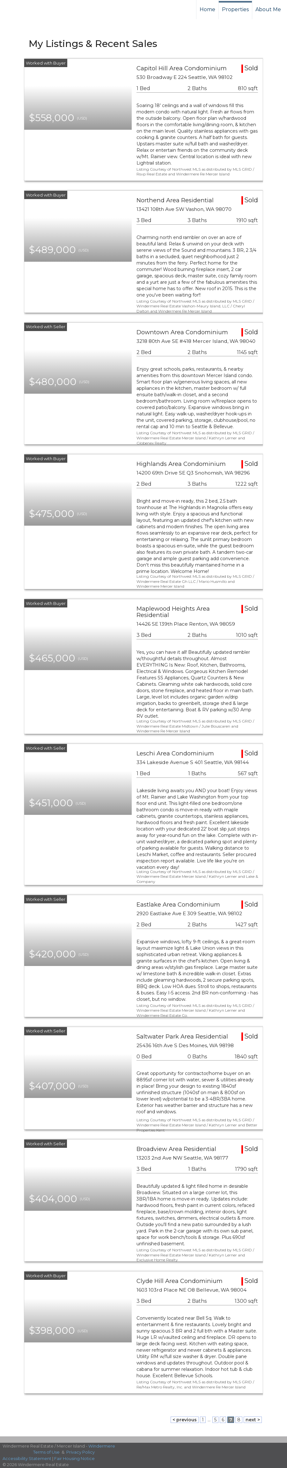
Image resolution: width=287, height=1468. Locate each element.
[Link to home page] (29, 9)
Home (207, 9)
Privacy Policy (80, 1452)
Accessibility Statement (27, 1458)
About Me (268, 9)
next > (253, 1420)
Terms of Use (46, 1452)
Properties (235, 9)
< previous (185, 1420)
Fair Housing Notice (74, 1458)
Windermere (101, 1446)
